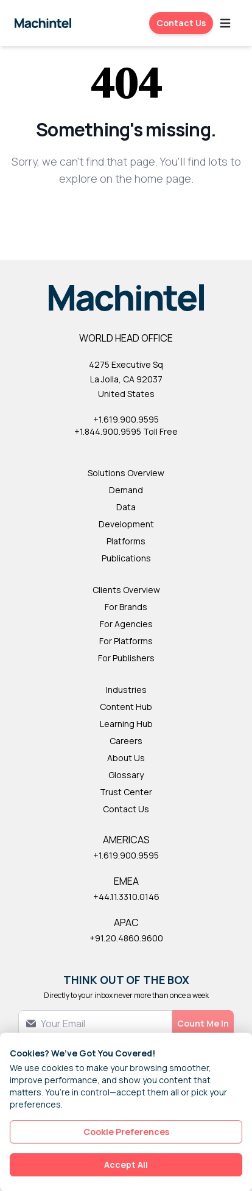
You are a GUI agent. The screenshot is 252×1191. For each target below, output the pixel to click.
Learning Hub (126, 723)
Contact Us (181, 23)
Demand (126, 490)
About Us (126, 758)
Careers (126, 741)
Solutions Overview (126, 473)
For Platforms (126, 641)
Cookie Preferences (126, 1131)
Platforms (126, 541)
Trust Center (126, 792)
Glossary (126, 775)
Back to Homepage (126, 218)
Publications (126, 558)
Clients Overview (126, 590)
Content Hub (126, 706)
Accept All (126, 1164)
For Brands (126, 607)
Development (126, 524)
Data (126, 507)
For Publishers (126, 658)
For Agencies (126, 624)
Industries (126, 689)
